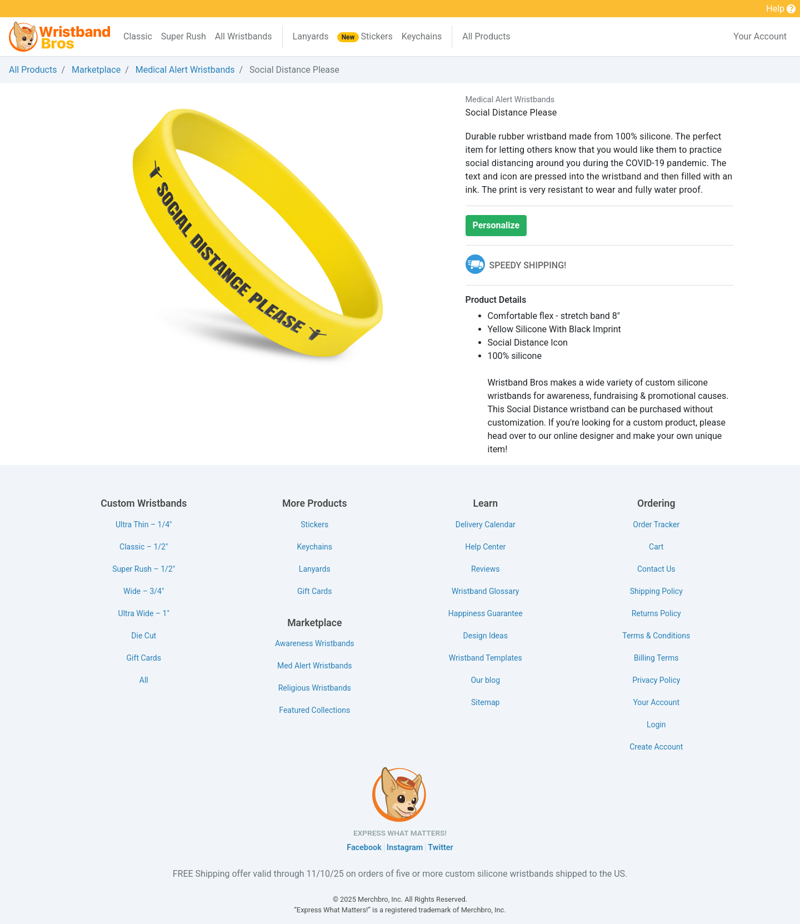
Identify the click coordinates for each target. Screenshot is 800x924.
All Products (486, 36)
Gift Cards (144, 657)
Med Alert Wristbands (314, 665)
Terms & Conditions (656, 635)
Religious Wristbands (314, 687)
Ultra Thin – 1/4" (144, 524)
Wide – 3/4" (143, 591)
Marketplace (96, 69)
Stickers (364, 36)
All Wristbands (243, 36)
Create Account (656, 746)
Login (656, 724)
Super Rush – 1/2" (143, 569)
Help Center (485, 546)
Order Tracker (656, 524)
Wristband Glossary (485, 591)
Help (781, 9)
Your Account (760, 36)
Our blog (485, 680)
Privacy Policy (656, 680)
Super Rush (183, 36)
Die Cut (143, 635)
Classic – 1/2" (143, 546)
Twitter (440, 847)
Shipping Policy (656, 591)
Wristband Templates (485, 657)
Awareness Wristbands (314, 643)
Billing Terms (656, 657)
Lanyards (311, 36)
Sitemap (485, 702)
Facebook (364, 847)
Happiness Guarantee (485, 613)
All (143, 680)
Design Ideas (485, 635)
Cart (656, 546)
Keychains (422, 36)
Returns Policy (656, 613)
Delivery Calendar (486, 524)
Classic (137, 36)
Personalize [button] (496, 225)
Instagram (405, 847)
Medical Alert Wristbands (185, 69)
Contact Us (656, 569)
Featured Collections (314, 710)
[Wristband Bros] (59, 37)
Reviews (485, 569)
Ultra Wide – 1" (143, 613)
